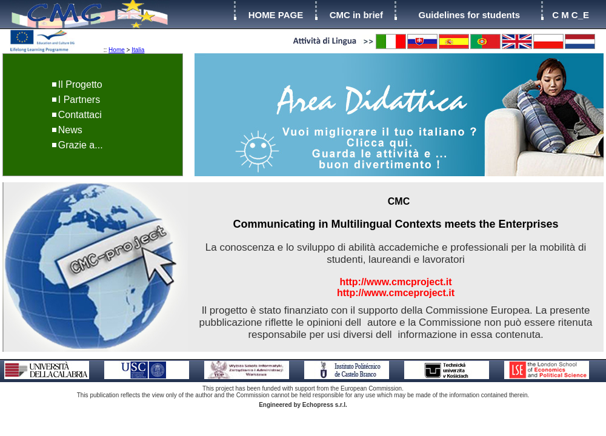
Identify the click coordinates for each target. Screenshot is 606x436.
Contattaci (80, 115)
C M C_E (570, 15)
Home (116, 50)
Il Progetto (80, 84)
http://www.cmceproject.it (395, 293)
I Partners (79, 99)
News (70, 130)
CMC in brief (356, 15)
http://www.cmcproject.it (395, 282)
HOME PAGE (276, 15)
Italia (138, 50)
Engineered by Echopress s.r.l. (303, 404)
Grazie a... (80, 145)
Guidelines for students (469, 15)
